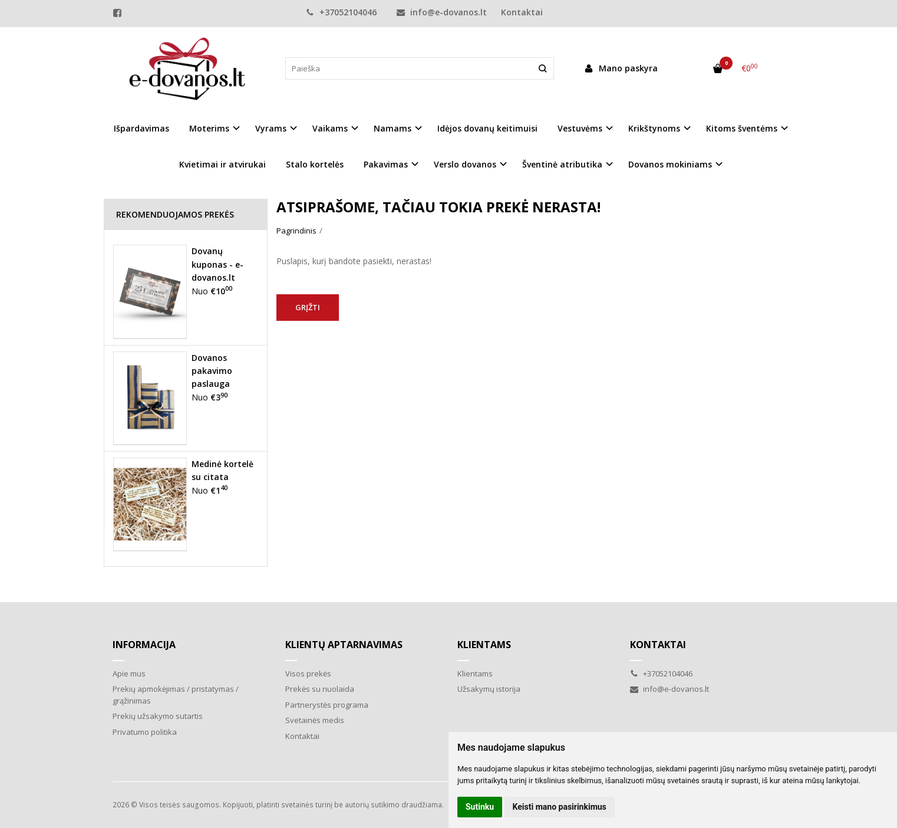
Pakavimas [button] (386, 164)
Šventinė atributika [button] (562, 164)
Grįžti (307, 307)
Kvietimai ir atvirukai (222, 164)
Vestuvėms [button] (580, 128)
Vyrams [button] (270, 128)
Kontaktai (522, 12)
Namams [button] (392, 128)
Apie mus (129, 673)
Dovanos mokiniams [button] (670, 164)
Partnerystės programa (326, 704)
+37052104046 (341, 12)
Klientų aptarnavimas (344, 644)
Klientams (484, 644)
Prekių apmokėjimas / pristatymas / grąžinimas (176, 695)
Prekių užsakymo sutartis (158, 716)
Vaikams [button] (330, 128)
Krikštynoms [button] (654, 128)
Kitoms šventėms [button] (741, 128)
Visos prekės (308, 673)
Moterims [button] (209, 128)
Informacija (144, 644)
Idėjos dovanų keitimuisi (487, 128)
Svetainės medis (314, 720)
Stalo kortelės (315, 164)
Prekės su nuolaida (319, 689)
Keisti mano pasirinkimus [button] (559, 806)
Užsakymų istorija (488, 689)
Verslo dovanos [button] (465, 164)
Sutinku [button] (480, 806)
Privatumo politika (145, 732)
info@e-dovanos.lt (442, 12)
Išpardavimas (141, 128)
